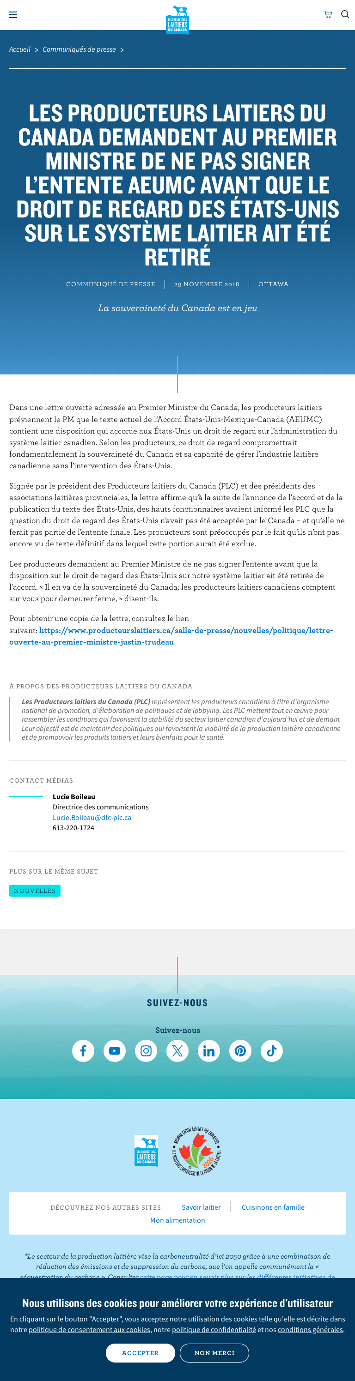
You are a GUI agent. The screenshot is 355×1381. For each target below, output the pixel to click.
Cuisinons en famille (273, 1207)
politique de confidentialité (214, 1329)
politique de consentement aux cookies (89, 1329)
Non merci (215, 1353)
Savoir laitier (201, 1207)
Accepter (140, 1353)
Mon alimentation (177, 1219)
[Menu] (13, 15)
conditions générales (310, 1329)
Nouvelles (35, 890)
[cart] (328, 15)
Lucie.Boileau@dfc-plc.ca (92, 817)
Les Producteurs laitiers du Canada (178, 19)
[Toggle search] (346, 15)
